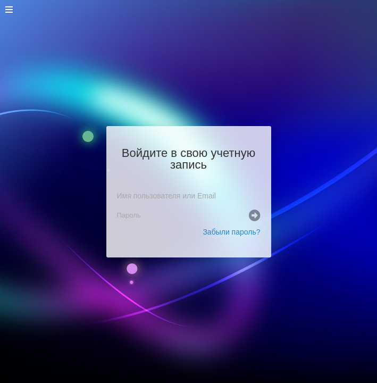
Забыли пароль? (231, 232)
